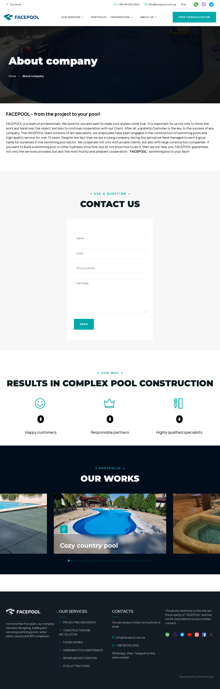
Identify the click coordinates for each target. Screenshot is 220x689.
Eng (183, 4)
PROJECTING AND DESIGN (77, 622)
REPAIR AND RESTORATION (78, 658)
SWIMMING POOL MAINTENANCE (81, 650)
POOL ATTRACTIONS (74, 666)
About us (146, 17)
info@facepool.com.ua (160, 4)
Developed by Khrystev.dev (197, 677)
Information (120, 17)
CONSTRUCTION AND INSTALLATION (74, 632)
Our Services (70, 17)
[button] (69, 561)
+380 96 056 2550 (126, 4)
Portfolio (98, 17)
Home (12, 76)
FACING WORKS (71, 642)
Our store (13, 4)
